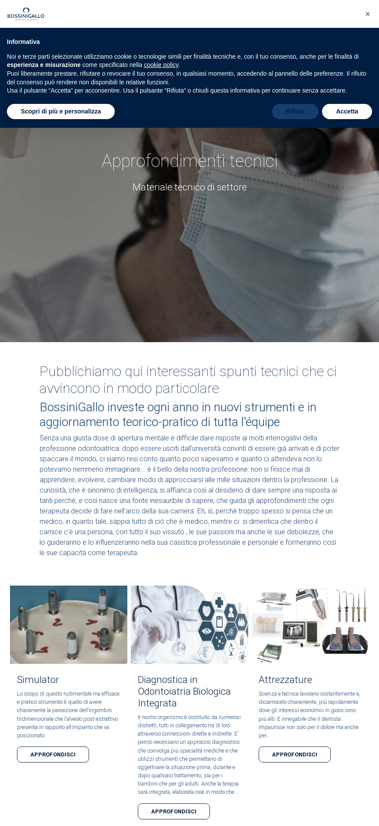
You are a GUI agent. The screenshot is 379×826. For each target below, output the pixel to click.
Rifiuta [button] (295, 111)
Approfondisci (53, 754)
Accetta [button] (347, 111)
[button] (368, 14)
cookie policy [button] (161, 64)
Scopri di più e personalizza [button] (61, 111)
